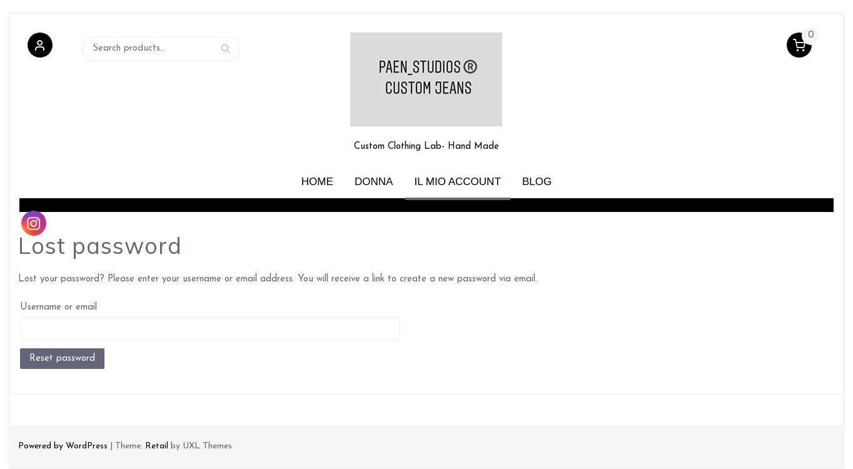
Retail (156, 446)
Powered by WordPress (63, 446)
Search (226, 48)
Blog (537, 182)
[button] (40, 48)
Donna (374, 182)
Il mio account (458, 182)
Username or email (58, 307)
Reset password (62, 358)
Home (317, 182)
